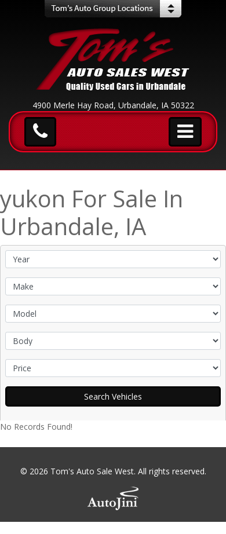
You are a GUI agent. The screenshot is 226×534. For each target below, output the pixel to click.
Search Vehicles (113, 396)
